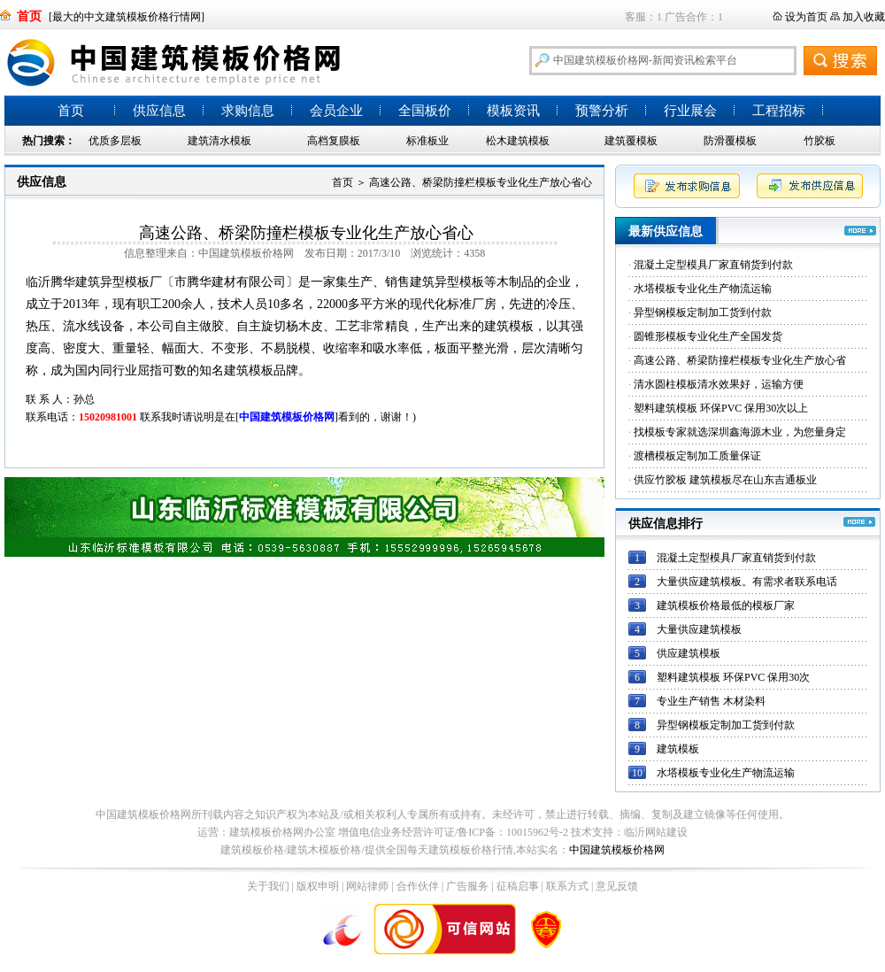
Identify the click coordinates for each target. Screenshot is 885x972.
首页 (71, 111)
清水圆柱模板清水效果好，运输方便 (719, 384)
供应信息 (159, 111)
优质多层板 (115, 141)
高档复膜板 (333, 141)
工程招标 (778, 111)
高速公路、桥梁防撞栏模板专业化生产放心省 (740, 360)
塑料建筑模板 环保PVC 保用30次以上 (721, 408)
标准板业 (427, 141)
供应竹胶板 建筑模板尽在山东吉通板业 (725, 480)
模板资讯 (513, 111)
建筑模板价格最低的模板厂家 (726, 605)
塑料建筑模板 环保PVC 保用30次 (733, 677)
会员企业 (336, 111)
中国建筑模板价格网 (617, 850)
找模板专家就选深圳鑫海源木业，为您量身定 (740, 432)
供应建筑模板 (688, 653)
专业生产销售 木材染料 (711, 701)
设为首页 (806, 17)
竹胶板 (819, 141)
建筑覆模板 (631, 141)
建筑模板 (678, 749)
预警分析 (601, 111)
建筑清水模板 (219, 141)
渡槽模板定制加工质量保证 (697, 456)
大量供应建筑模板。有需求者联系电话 (747, 581)
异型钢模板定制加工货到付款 (703, 312)
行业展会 (690, 111)
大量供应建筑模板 (699, 629)
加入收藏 (864, 17)
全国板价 (424, 111)
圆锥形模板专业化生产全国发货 (708, 336)
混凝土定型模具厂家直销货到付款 (713, 264)
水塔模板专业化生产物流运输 (703, 288)
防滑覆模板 (730, 141)
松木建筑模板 (518, 141)
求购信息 (247, 111)
